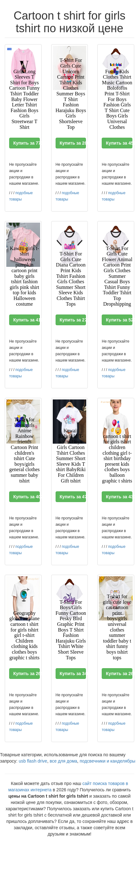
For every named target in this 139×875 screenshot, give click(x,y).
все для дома (63, 761)
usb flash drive (33, 761)
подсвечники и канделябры (107, 761)
